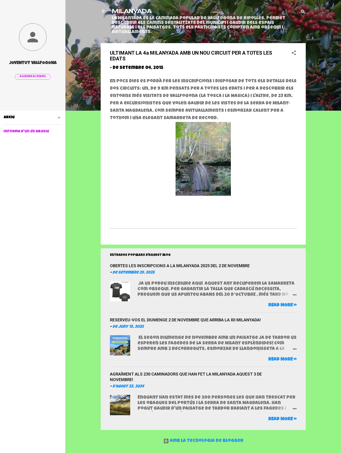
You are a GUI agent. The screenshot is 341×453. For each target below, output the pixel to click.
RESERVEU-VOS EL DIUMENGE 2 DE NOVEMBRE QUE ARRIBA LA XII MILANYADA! (185, 319)
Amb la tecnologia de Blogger (203, 441)
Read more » (282, 305)
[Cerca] (303, 13)
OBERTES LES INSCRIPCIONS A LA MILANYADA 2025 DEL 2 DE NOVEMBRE (180, 265)
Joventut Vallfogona (32, 63)
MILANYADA (131, 11)
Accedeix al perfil (33, 76)
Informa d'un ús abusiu (26, 131)
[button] (294, 53)
